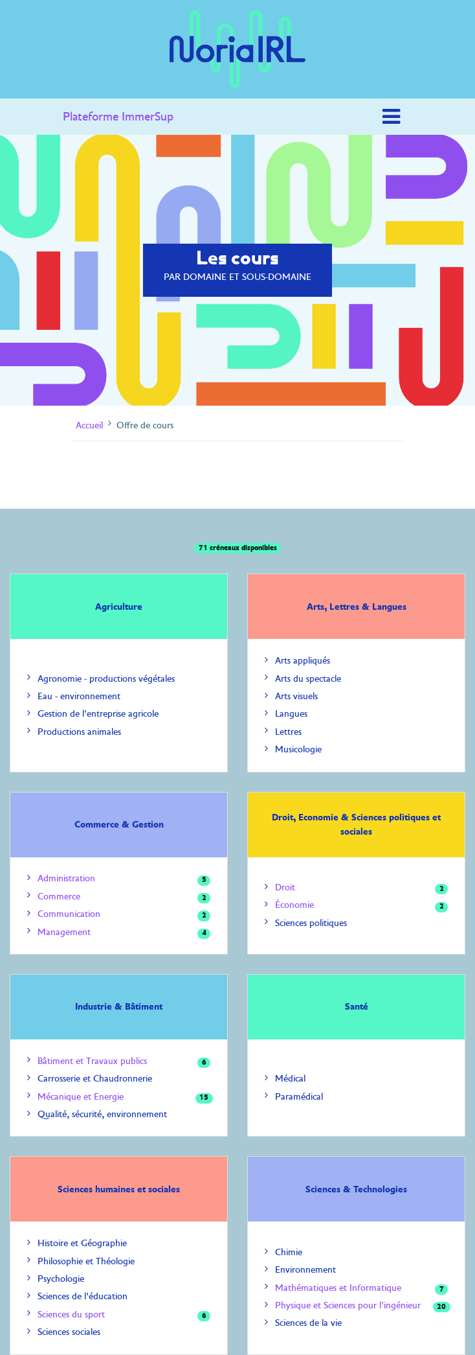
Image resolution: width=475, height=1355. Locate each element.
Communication (69, 914)
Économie (294, 905)
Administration (66, 878)
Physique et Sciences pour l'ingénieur (348, 1305)
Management (64, 932)
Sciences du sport (71, 1314)
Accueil (89, 425)
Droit (285, 887)
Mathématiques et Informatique (338, 1288)
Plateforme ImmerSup (118, 117)
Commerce (59, 896)
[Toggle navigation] (391, 117)
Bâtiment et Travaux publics (92, 1061)
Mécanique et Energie (81, 1097)
